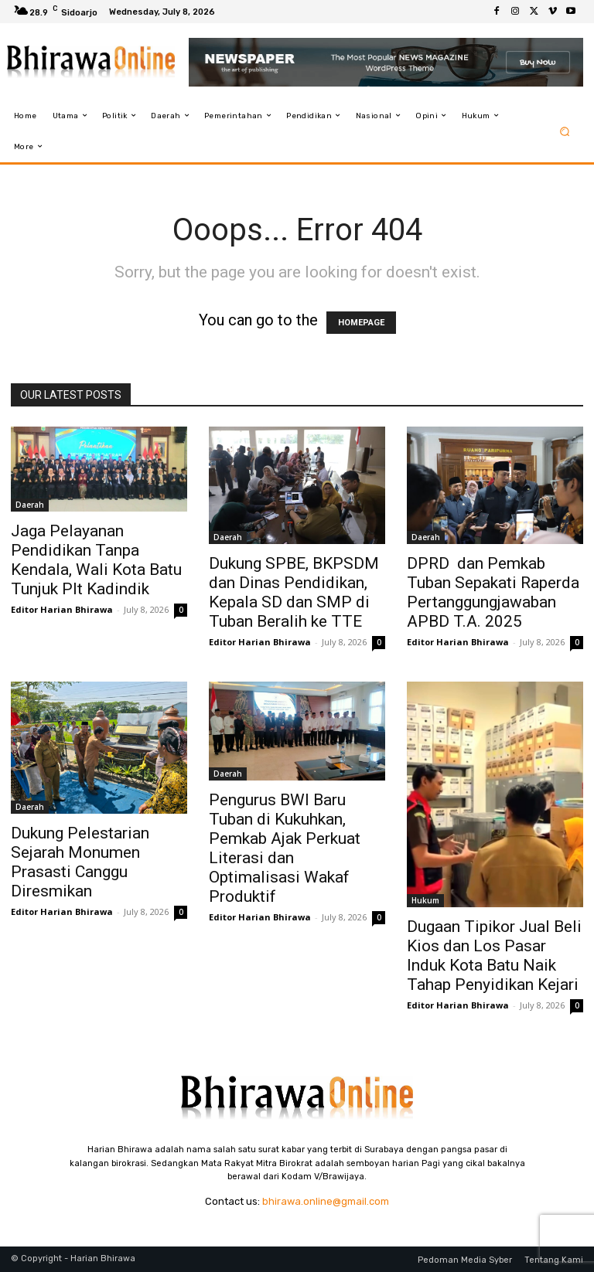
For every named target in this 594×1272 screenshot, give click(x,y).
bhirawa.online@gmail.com (325, 1201)
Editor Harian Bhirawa (62, 609)
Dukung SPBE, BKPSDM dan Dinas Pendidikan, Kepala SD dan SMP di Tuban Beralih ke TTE (296, 592)
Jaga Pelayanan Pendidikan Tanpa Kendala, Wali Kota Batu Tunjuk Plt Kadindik (96, 560)
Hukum (425, 900)
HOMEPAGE (361, 323)
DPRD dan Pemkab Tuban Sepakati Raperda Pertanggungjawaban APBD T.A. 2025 (493, 592)
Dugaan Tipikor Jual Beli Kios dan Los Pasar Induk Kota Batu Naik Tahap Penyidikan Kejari (494, 955)
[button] (565, 131)
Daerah (29, 504)
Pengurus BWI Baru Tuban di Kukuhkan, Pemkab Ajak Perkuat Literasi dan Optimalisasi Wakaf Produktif (284, 848)
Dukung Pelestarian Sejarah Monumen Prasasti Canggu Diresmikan (80, 862)
